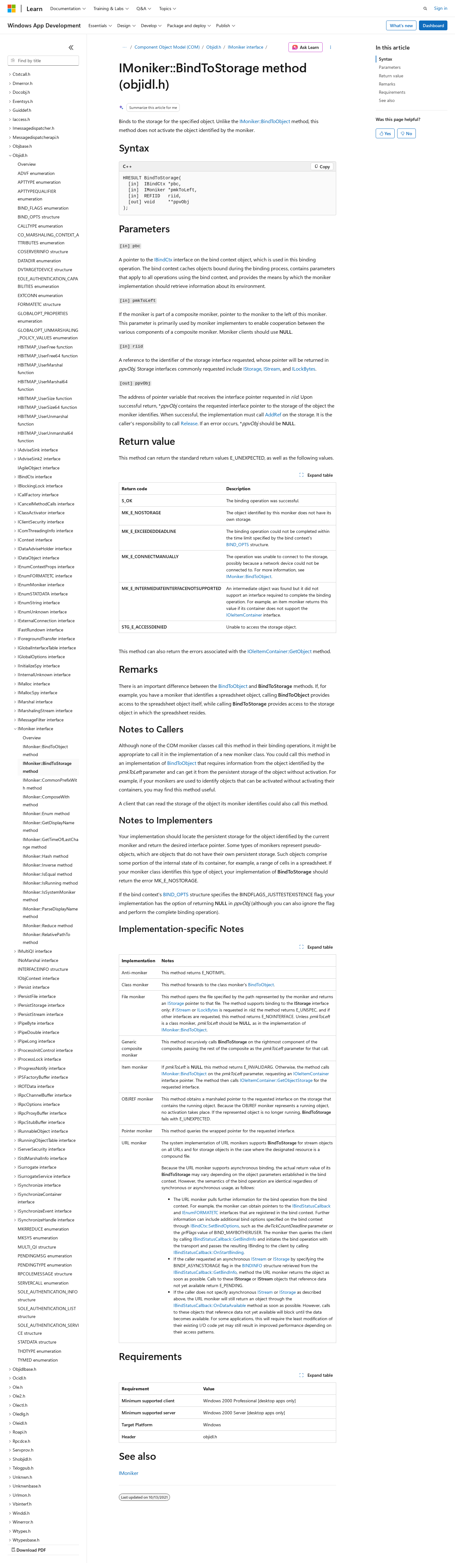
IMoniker (128, 1473)
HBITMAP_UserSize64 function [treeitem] (47, 352)
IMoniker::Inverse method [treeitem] (47, 810)
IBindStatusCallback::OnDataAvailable (209, 1305)
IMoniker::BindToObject (265, 121)
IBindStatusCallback (311, 1206)
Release (189, 423)
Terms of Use (230, 1544)
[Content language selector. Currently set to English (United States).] (36, 1529)
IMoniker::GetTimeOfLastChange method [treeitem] (50, 789)
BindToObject (232, 686)
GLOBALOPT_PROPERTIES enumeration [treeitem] (43, 263)
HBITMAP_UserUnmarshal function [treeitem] (43, 366)
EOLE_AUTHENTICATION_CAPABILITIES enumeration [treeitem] (48, 228)
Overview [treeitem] (27, 109)
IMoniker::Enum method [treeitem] (46, 759)
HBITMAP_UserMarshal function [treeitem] (40, 314)
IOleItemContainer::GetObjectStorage (276, 1080)
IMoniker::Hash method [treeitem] (45, 801)
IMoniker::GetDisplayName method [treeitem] (48, 772)
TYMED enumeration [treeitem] (38, 1305)
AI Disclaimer (20, 1544)
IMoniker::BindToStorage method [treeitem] (47, 712)
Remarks (387, 84)
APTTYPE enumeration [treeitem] (39, 127)
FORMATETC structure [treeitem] (39, 250)
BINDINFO (252, 1265)
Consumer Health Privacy (181, 1544)
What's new (401, 25)
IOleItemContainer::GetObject (279, 651)
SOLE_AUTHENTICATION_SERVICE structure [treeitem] (48, 1274)
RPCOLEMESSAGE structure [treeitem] (45, 1219)
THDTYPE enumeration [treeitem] (39, 1296)
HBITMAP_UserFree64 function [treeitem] (48, 301)
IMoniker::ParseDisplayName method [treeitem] (50, 858)
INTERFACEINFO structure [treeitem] (43, 914)
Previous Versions (57, 1544)
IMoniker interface (245, 47)
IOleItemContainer (244, 615)
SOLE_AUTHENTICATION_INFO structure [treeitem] (48, 1241)
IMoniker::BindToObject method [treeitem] (45, 696)
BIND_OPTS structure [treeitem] (38, 162)
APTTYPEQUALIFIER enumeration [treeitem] (37, 140)
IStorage (252, 368)
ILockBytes (303, 368)
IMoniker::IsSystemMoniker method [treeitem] (49, 841)
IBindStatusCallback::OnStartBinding (208, 1252)
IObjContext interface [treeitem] (38, 924)
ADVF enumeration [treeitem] (36, 119)
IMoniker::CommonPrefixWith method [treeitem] (50, 729)
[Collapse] (71, 47)
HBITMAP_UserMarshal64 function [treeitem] (43, 331)
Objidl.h (213, 47)
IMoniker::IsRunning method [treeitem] (50, 828)
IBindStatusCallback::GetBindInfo (224, 1239)
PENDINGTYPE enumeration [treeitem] (45, 1210)
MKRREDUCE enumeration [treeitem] (43, 1174)
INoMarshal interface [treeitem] (38, 906)
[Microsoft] (12, 8)
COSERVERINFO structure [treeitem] (43, 197)
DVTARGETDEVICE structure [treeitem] (45, 215)
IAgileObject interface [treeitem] (38, 413)
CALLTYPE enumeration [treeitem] (40, 171)
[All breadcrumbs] (124, 47)
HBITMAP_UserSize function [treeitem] (45, 344)
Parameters (390, 67)
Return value (391, 76)
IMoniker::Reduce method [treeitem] (48, 871)
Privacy (138, 1544)
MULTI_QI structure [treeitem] (37, 1192)
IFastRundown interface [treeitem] (40, 575)
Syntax (385, 59)
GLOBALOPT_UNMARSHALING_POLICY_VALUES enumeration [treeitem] (48, 279)
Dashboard (433, 25)
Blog (86, 1544)
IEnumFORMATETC (200, 1212)
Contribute (113, 1544)
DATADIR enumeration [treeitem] (39, 206)
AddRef (273, 414)
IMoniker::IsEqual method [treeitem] (47, 819)
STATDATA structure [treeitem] (37, 1287)
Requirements (392, 92)
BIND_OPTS (237, 544)
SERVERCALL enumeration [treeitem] (43, 1228)
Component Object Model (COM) (167, 47)
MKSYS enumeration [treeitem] (38, 1183)
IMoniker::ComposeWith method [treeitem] (46, 746)
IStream (272, 368)
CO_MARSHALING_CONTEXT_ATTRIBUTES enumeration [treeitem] (48, 184)
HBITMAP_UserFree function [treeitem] (45, 292)
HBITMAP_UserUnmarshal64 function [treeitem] (45, 382)
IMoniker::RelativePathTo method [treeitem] (46, 884)
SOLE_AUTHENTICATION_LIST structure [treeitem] (47, 1258)
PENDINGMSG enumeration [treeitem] (45, 1201)
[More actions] (330, 47)
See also (387, 100)
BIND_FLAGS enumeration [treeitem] (43, 153)
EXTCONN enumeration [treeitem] (40, 241)
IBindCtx (163, 259)
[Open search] (425, 8)
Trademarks (262, 1544)
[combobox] (43, 61)
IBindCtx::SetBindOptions (215, 1226)
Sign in (440, 8)
